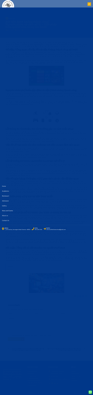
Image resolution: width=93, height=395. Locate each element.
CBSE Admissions (33, 371)
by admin (18, 30)
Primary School (32, 376)
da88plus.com (10, 269)
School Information (77, 376)
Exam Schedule (32, 385)
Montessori (31, 373)
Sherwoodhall (83, 393)
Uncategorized (11, 18)
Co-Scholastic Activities (35, 380)
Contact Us (75, 380)
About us (74, 371)
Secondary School (33, 378)
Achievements (75, 373)
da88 (11, 43)
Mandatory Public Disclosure (36, 383)
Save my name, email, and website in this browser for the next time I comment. (31, 335)
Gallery (74, 378)
